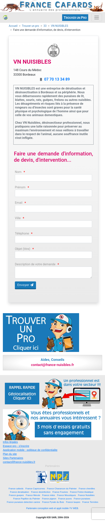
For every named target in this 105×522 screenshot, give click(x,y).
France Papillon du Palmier (26, 498)
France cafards (16, 488)
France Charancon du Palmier (62, 488)
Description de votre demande (35, 264)
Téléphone (22, 233)
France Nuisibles (86, 495)
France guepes (16, 495)
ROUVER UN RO (75, 18)
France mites (48, 495)
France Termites (90, 502)
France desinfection (40, 492)
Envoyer (25, 285)
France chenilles (87, 488)
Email (18, 202)
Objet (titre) (22, 248)
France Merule (33, 495)
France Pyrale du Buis (53, 502)
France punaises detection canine (23, 502)
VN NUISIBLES (59, 25)
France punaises (82, 498)
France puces (65, 498)
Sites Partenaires (13, 457)
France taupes (73, 502)
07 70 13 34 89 (57, 79)
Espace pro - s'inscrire (16, 446)
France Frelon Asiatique (81, 492)
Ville (18, 218)
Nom (18, 171)
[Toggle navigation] (96, 17)
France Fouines (60, 492)
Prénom (20, 187)
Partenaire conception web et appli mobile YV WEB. (52, 508)
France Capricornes (35, 488)
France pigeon (49, 498)
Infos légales (10, 442)
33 (44, 25)
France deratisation (19, 492)
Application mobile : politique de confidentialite (30, 450)
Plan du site (10, 453)
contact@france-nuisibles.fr (19, 461)
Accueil (13, 25)
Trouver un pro (30, 25)
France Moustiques (66, 495)
